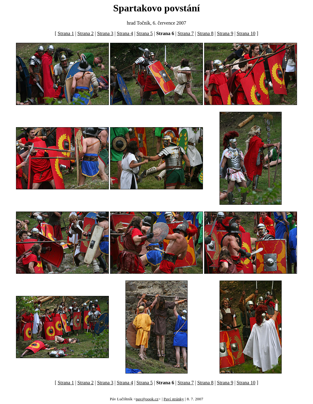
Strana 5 (145, 33)
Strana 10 (246, 33)
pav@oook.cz (147, 399)
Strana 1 (66, 33)
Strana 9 (225, 33)
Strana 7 (185, 33)
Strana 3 (105, 33)
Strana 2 (85, 33)
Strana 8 (205, 33)
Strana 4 (125, 33)
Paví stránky (174, 399)
